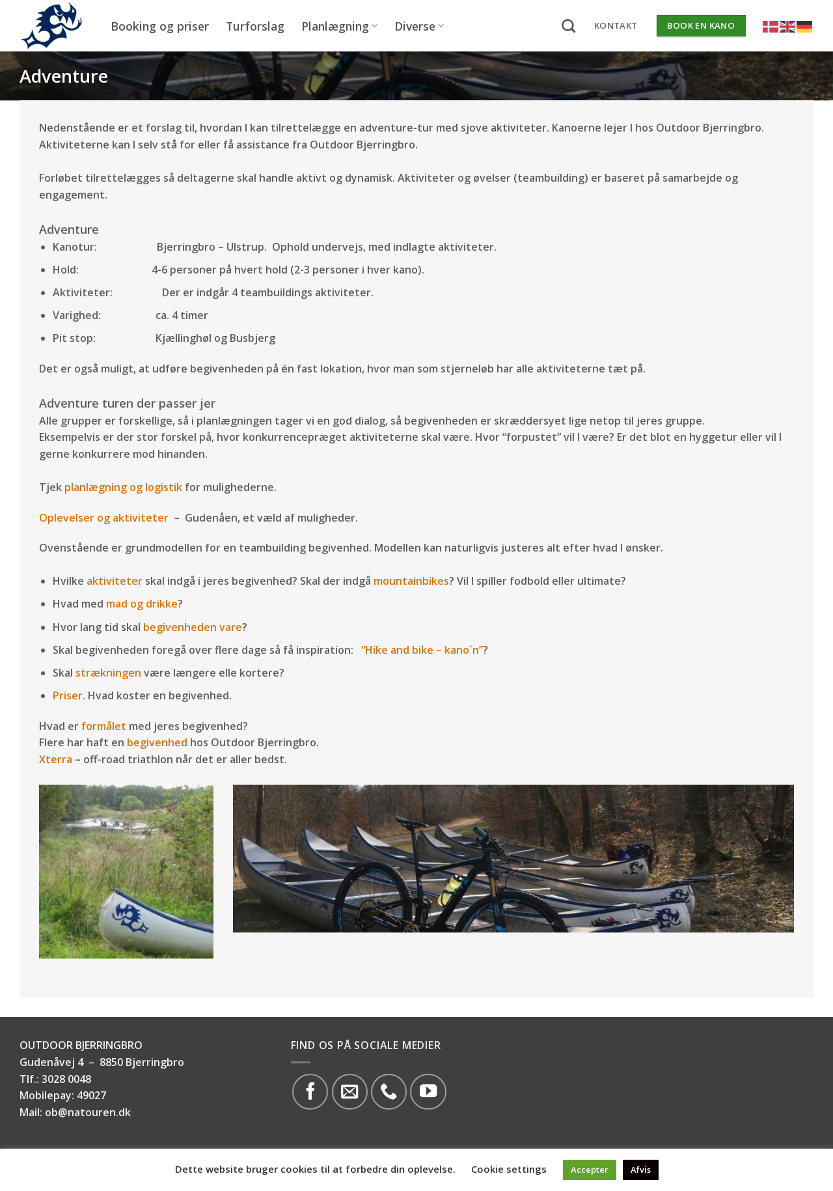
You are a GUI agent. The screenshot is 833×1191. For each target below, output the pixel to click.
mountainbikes (411, 581)
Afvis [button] (641, 1169)
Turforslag (255, 26)
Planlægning (339, 26)
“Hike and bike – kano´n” (422, 650)
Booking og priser (160, 26)
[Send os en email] (350, 1092)
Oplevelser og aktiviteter (104, 518)
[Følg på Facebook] (310, 1092)
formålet (103, 726)
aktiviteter (115, 581)
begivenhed (157, 742)
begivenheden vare (192, 627)
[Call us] (389, 1092)
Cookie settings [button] (509, 1168)
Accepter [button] (589, 1169)
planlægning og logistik (123, 487)
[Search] (568, 25)
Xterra (55, 759)
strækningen (108, 673)
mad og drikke (142, 603)
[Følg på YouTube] (428, 1092)
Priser (68, 695)
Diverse (419, 26)
